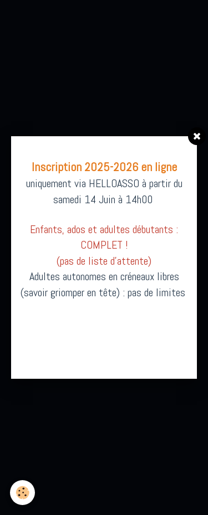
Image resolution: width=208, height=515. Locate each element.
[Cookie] (22, 492)
